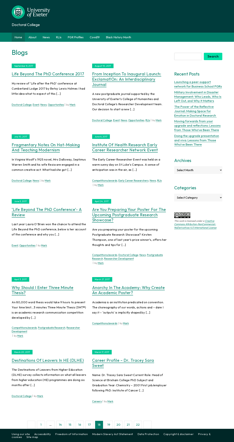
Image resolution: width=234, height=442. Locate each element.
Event (36, 104)
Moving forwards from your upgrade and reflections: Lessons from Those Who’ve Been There (197, 125)
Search (213, 56)
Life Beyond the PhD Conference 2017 (48, 73)
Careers (97, 401)
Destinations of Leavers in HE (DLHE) (48, 360)
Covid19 (95, 37)
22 (138, 424)
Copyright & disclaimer (178, 434)
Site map (32, 437)
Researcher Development (119, 258)
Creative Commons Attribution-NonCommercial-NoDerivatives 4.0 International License (195, 224)
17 (89, 424)
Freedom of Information (71, 434)
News (46, 37)
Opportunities (56, 104)
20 (118, 424)
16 (79, 424)
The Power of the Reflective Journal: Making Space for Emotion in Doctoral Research (195, 111)
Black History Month (118, 37)
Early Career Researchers (133, 180)
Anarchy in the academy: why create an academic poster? (128, 290)
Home (18, 37)
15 (70, 424)
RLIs (58, 37)
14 (60, 424)
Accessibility (42, 434)
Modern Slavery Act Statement (112, 434)
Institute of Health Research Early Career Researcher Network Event (125, 147)
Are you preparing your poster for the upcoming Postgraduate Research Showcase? (129, 214)
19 (108, 424)
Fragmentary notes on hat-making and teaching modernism (46, 147)
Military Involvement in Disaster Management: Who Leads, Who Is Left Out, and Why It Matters (197, 96)
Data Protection (148, 434)
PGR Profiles (76, 37)
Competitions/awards (104, 180)
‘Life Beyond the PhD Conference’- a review (47, 212)
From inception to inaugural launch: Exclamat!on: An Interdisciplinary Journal (126, 79)
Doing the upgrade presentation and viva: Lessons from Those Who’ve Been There (196, 140)
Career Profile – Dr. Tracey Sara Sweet (123, 363)
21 (128, 424)
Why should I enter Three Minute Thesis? (42, 290)
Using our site (21, 434)
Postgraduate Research (51, 327)
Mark (73, 104)
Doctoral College (22, 104)
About (32, 37)
